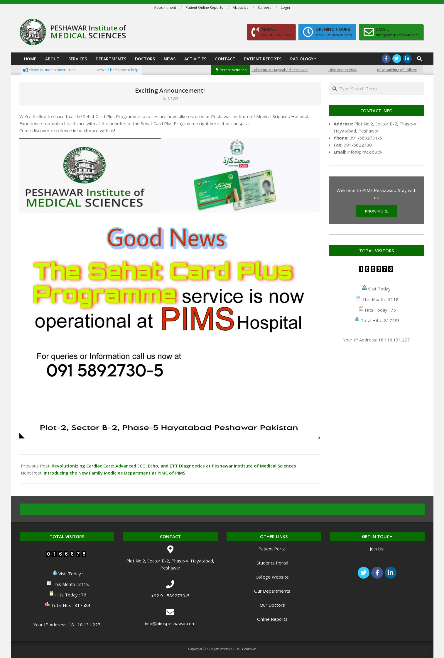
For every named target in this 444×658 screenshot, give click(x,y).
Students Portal (272, 563)
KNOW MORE (376, 211)
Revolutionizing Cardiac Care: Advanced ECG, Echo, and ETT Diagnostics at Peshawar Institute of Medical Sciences (174, 466)
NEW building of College (401, 69)
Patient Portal (272, 549)
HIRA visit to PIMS (347, 69)
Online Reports (272, 619)
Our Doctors (272, 605)
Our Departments (272, 591)
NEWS (173, 98)
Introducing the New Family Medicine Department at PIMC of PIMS (114, 473)
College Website (272, 577)
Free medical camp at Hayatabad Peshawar (276, 69)
